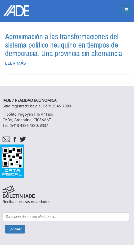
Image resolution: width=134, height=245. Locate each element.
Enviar (15, 229)
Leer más (15, 63)
